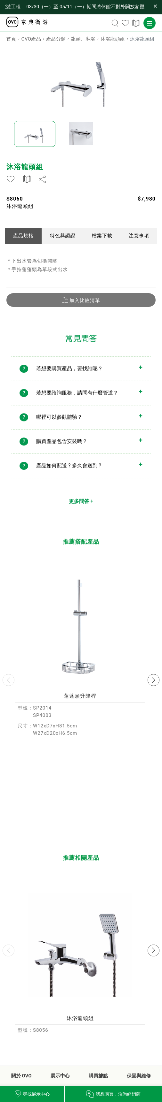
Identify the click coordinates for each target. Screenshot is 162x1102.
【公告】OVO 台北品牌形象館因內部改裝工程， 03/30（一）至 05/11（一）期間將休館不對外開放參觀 (74, 7)
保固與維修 (139, 1076)
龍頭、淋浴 (83, 39)
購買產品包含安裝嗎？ (61, 446)
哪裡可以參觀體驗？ (59, 422)
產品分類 (56, 39)
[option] (81, 80)
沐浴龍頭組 (113, 39)
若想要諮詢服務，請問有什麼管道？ (77, 398)
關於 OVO (21, 1076)
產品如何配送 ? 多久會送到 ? (68, 470)
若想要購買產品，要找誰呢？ (69, 373)
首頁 (11, 39)
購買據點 (98, 1076)
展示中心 (60, 1076)
